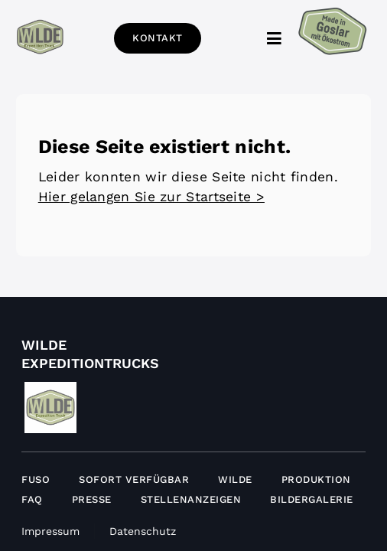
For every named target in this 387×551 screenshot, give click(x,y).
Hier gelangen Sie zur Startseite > (151, 208)
